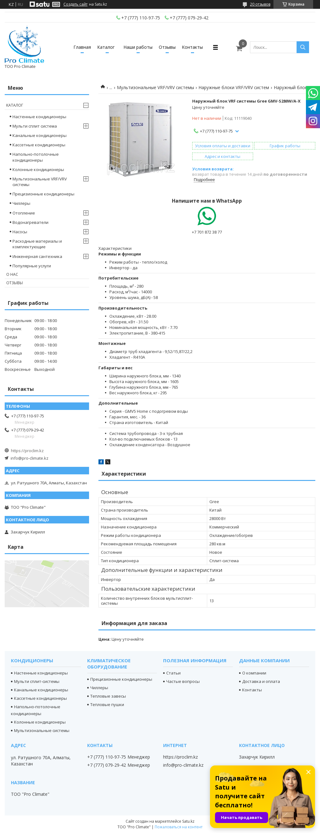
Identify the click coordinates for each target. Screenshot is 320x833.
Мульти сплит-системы (36, 681)
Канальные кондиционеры (39, 135)
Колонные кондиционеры (38, 169)
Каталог (106, 47)
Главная (82, 47)
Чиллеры (21, 203)
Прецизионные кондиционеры (43, 194)
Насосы (19, 232)
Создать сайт (75, 4)
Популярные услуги (31, 266)
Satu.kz (188, 821)
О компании (254, 673)
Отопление (23, 213)
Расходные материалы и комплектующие (37, 244)
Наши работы (137, 47)
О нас (12, 274)
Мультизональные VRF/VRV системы (155, 87)
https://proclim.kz (27, 450)
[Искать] (303, 47)
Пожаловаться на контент (178, 827)
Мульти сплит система (34, 126)
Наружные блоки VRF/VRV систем (233, 87)
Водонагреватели (30, 222)
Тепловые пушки (107, 704)
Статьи (173, 673)
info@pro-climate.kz (29, 458)
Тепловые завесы (108, 696)
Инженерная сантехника (37, 256)
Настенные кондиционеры (39, 116)
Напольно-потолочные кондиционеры (35, 157)
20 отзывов (260, 4)
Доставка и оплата (261, 681)
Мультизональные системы (41, 730)
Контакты (192, 47)
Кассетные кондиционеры (38, 145)
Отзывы (167, 47)
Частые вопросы (183, 681)
